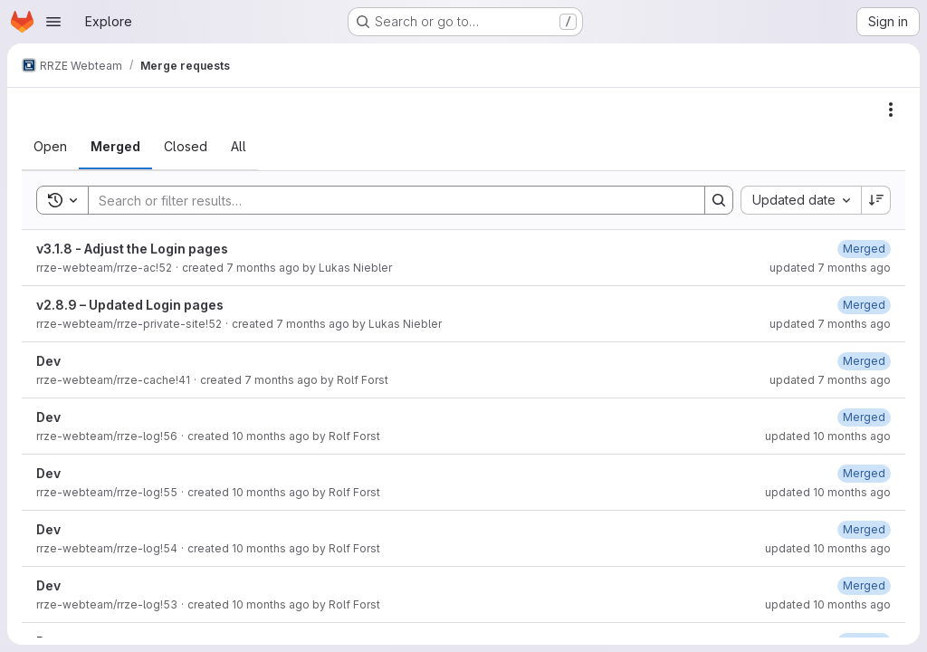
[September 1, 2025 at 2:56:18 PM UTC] (864, 417)
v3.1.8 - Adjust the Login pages (132, 248)
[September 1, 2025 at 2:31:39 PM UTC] (864, 473)
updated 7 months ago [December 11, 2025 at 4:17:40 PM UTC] (830, 267)
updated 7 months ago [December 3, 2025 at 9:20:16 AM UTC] (830, 380)
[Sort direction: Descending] (876, 200)
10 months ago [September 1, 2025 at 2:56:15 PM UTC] (271, 436)
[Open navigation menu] (53, 21)
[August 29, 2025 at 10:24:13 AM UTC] (864, 585)
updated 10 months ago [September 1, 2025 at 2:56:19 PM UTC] (828, 436)
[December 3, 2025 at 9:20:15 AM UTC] (864, 360)
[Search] (387, 200)
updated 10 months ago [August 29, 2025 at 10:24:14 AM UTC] (828, 604)
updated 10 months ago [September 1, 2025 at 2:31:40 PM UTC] (828, 492)
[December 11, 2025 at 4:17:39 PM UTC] (864, 248)
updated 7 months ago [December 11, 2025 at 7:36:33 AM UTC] (830, 324)
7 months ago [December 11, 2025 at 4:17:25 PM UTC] (263, 267)
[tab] (50, 146)
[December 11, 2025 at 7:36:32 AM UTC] (864, 304)
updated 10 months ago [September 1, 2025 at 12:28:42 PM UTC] (828, 548)
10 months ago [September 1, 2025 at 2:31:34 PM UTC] (271, 492)
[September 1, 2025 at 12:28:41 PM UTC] (864, 529)
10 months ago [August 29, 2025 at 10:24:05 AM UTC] (271, 604)
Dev (48, 361)
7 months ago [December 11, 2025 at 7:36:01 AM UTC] (312, 324)
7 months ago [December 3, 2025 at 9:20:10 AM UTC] (281, 380)
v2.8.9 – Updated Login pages (130, 304)
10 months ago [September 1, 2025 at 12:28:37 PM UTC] (271, 548)
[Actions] (890, 109)
